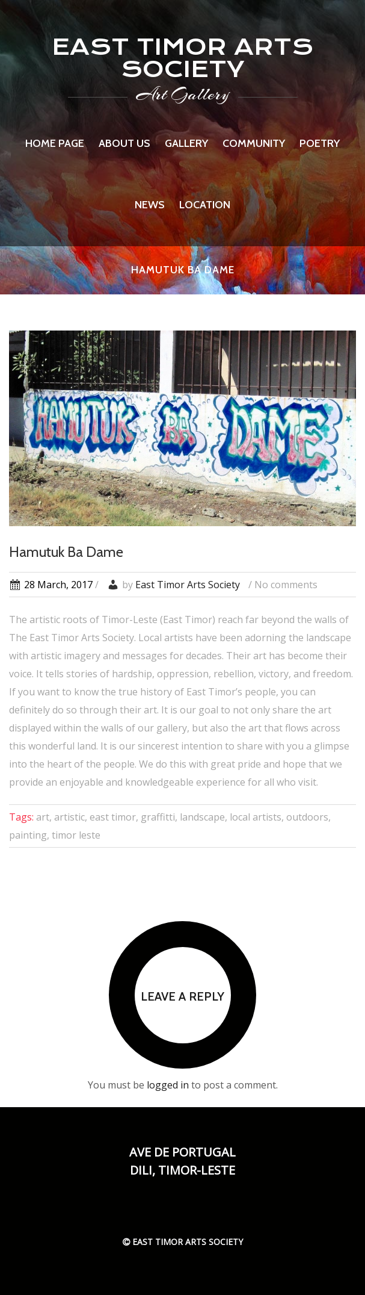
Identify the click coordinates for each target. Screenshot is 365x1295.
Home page (54, 143)
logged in (168, 1085)
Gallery (186, 143)
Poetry (319, 143)
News (150, 205)
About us (124, 143)
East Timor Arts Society (187, 584)
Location (204, 205)
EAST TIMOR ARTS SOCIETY (182, 57)
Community (253, 143)
